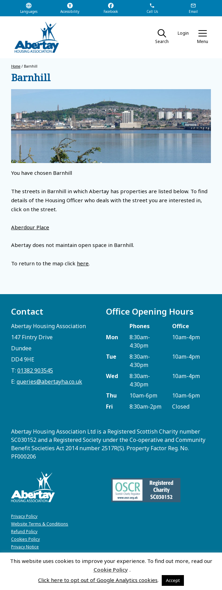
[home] (33, 37)
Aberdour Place (30, 227)
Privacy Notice (25, 547)
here (83, 263)
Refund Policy (24, 532)
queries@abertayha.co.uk (49, 381)
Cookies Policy (25, 539)
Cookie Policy (111, 569)
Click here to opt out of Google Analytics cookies (98, 579)
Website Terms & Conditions (39, 524)
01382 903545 (35, 370)
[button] (202, 37)
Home (15, 66)
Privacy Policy (24, 516)
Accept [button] (173, 580)
